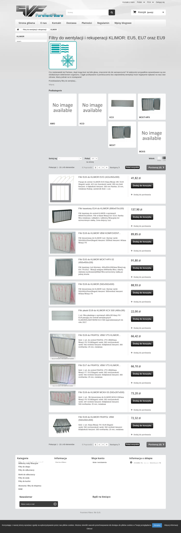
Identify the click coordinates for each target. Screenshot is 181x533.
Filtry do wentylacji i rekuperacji (30, 462)
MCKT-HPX (22, 54)
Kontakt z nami (129, 2)
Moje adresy (98, 472)
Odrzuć (89, 529)
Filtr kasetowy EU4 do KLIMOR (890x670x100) (101, 208)
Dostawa (71, 22)
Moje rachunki (98, 469)
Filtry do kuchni (24, 492)
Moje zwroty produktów (102, 466)
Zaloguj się (160, 2)
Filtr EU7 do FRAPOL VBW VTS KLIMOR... (99, 365)
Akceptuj (157, 525)
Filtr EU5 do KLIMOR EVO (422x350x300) (98, 177)
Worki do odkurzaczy (26, 485)
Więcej (51, 85)
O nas (43, 22)
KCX (19, 50)
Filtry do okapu (24, 477)
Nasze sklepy (61, 462)
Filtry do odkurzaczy (26, 480)
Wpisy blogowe (122, 22)
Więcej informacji (171, 525)
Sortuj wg (53, 158)
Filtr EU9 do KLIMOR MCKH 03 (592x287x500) (101, 392)
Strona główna (27, 22)
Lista (164, 158)
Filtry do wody (23, 488)
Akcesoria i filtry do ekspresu (29, 496)
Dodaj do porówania (142, 195)
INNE (20, 499)
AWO (19, 42)
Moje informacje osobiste (103, 476)
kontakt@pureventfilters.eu (150, 484)
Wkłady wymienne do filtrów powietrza (33, 469)
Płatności (87, 22)
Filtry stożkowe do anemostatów (31, 466)
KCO (19, 46)
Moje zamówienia (100, 462)
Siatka (159, 158)
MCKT (19, 59)
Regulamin (103, 22)
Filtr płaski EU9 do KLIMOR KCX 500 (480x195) (101, 310)
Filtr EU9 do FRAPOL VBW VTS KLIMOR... (99, 335)
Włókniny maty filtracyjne (28, 474)
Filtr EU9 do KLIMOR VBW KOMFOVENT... (99, 233)
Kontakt (56, 22)
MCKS (19, 63)
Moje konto (97, 458)
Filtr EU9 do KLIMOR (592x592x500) (96, 284)
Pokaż (87, 158)
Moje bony (97, 479)
